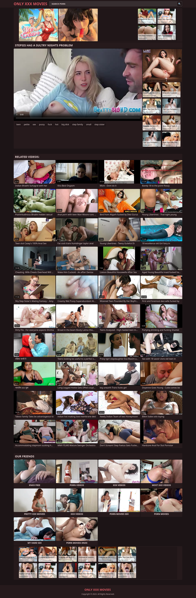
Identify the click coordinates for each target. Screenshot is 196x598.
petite (27, 124)
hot (56, 124)
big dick (65, 124)
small (88, 124)
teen (18, 124)
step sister (99, 124)
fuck (50, 124)
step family (77, 124)
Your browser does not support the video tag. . (78, 85)
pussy (42, 124)
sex (34, 124)
